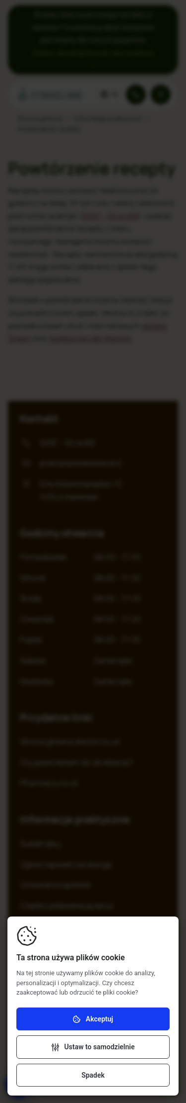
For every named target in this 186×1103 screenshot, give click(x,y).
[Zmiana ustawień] (93, 1046)
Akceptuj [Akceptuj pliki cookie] (93, 1019)
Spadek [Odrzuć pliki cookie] (93, 1075)
